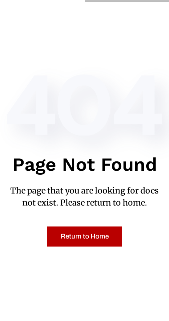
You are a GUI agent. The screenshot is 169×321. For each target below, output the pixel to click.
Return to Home (85, 236)
